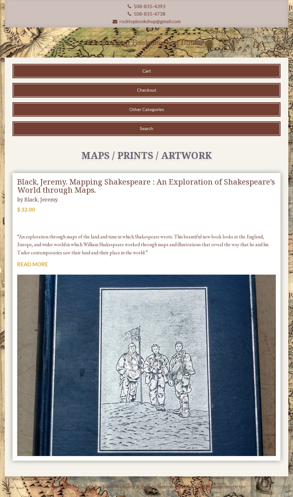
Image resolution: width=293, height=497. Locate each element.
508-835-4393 (146, 6)
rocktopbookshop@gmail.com (147, 21)
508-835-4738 (146, 14)
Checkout (146, 90)
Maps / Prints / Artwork (146, 155)
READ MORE (32, 264)
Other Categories (146, 109)
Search (146, 128)
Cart (146, 71)
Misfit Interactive (229, 486)
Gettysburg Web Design (181, 486)
